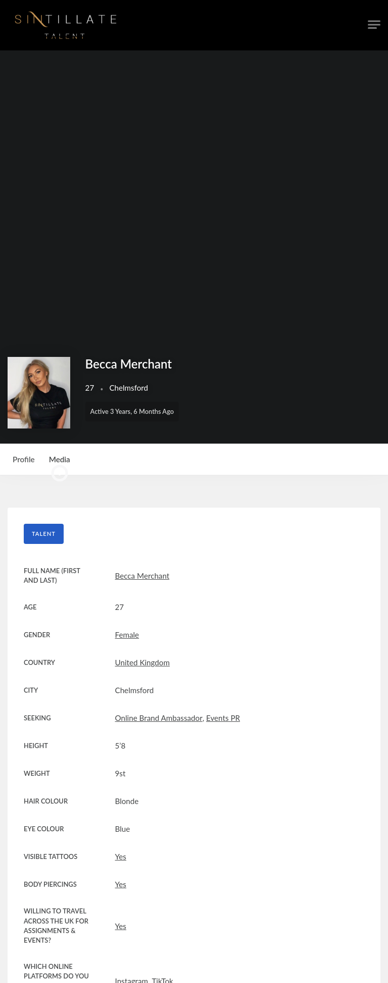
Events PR (223, 717)
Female (127, 634)
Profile (24, 459)
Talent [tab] (44, 533)
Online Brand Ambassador (159, 717)
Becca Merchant (142, 575)
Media (59, 465)
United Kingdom (142, 662)
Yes (120, 856)
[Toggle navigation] (374, 25)
